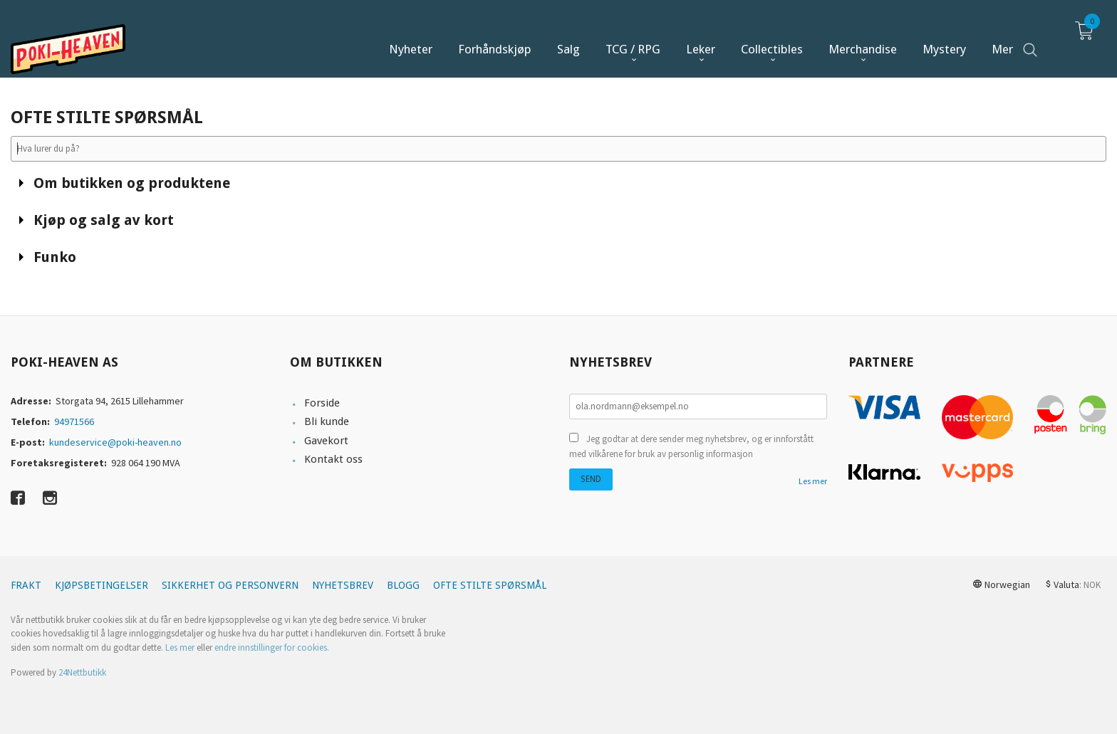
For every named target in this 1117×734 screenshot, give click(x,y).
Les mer (813, 481)
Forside (322, 403)
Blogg (403, 585)
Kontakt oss (333, 459)
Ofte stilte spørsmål (489, 585)
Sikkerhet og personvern (230, 585)
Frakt (26, 585)
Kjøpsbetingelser (101, 585)
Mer (1002, 36)
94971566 (74, 421)
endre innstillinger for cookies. (271, 647)
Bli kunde (326, 421)
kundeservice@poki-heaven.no (115, 442)
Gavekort (326, 440)
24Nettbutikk (82, 672)
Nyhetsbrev (342, 585)
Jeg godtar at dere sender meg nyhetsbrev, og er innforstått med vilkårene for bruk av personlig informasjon (691, 447)
